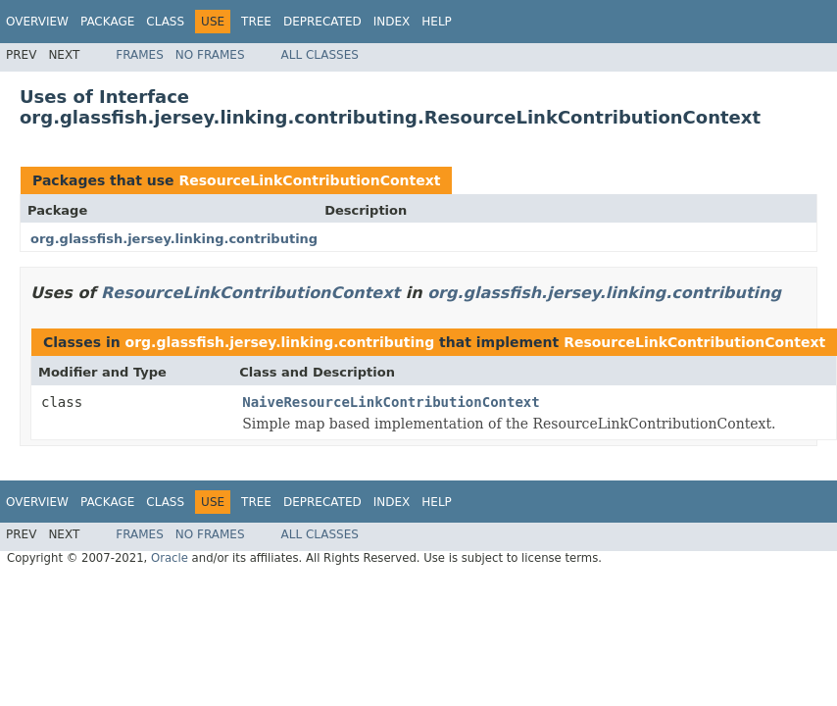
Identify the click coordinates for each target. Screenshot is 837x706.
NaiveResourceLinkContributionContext (390, 402)
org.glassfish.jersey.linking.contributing (174, 238)
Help (436, 21)
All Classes (320, 55)
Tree (256, 21)
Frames (140, 55)
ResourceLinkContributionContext (309, 180)
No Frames (210, 55)
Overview (37, 21)
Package (107, 21)
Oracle (169, 558)
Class (165, 21)
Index (392, 21)
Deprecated (322, 21)
